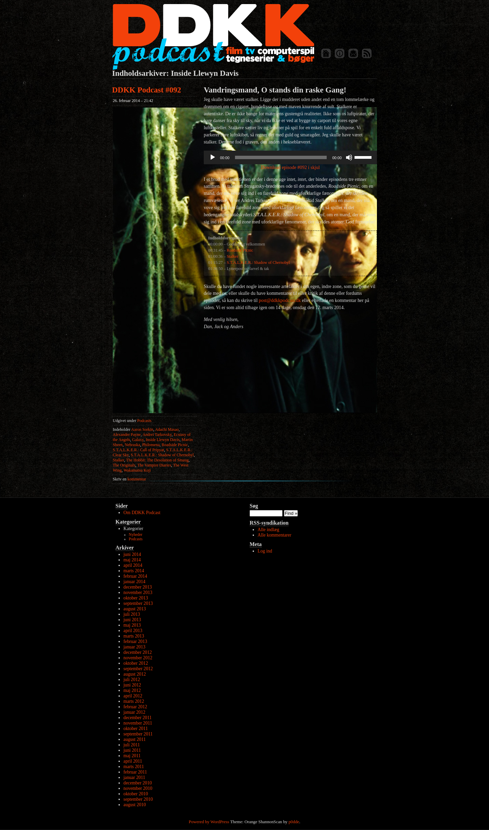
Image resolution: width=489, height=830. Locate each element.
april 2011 (133, 761)
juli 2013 (132, 614)
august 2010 (135, 804)
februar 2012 (135, 706)
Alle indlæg (268, 529)
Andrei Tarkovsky (157, 434)
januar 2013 (135, 646)
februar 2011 (135, 772)
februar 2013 (135, 641)
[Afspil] (212, 157)
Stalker (118, 460)
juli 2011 (132, 744)
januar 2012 (135, 712)
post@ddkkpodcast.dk (280, 300)
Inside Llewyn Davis (163, 439)
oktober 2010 (136, 793)
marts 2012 (134, 701)
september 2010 (138, 799)
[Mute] (349, 157)
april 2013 (133, 630)
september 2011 (138, 733)
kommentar (129, 479)
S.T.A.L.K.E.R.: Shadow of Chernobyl (162, 455)
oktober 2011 (136, 728)
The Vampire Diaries (154, 465)
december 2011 (138, 717)
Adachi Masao (167, 429)
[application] (290, 157)
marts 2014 (134, 570)
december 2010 (138, 782)
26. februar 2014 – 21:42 (133, 100)
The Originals (124, 465)
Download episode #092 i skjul (290, 167)
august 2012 (135, 674)
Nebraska (132, 444)
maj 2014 (132, 559)
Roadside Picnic (175, 444)
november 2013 (138, 592)
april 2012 (133, 695)
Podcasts (144, 420)
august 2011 (135, 739)
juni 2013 (132, 619)
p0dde (294, 821)
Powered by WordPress (209, 821)
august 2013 (135, 608)
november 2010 (138, 788)
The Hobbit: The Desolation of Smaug (157, 460)
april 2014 (133, 565)
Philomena (151, 444)
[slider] (281, 157)
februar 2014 (135, 576)
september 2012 (138, 668)
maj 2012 (132, 690)
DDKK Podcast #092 (146, 90)
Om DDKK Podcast (142, 512)
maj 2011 (132, 755)
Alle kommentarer (274, 535)
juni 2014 (132, 554)
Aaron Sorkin (142, 429)
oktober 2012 (136, 663)
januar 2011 (134, 777)
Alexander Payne (127, 434)
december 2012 (138, 652)
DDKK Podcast (213, 36)
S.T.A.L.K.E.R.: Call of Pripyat (138, 449)
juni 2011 (132, 750)
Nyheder (135, 534)
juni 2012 (132, 685)
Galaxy (138, 439)
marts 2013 (134, 636)
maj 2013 (132, 625)
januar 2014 (135, 581)
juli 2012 (132, 679)
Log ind (265, 551)
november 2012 (138, 657)
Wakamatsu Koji (137, 470)
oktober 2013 (136, 597)
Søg (254, 506)
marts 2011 (134, 766)
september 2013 (138, 603)
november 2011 (138, 723)
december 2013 (138, 587)
